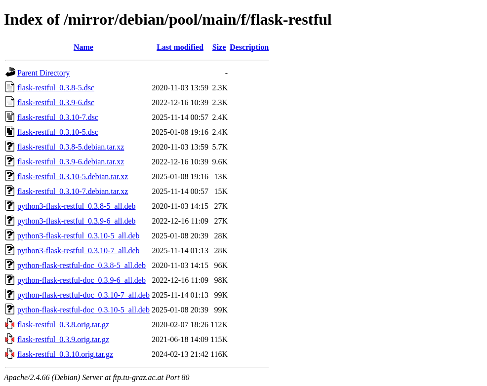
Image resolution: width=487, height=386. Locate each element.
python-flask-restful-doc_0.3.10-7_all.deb (83, 295)
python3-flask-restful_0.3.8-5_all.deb (76, 206)
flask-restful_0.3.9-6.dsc (55, 102)
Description (249, 47)
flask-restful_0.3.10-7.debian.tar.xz (72, 191)
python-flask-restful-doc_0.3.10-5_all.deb (83, 310)
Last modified (180, 47)
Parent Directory (43, 73)
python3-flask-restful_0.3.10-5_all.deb (78, 236)
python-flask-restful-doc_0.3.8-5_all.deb (81, 265)
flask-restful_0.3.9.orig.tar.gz (63, 339)
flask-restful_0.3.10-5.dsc (57, 132)
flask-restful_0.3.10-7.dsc (57, 117)
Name (83, 47)
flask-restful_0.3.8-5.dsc (55, 87)
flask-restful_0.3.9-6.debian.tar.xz (70, 161)
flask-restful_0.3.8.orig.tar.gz (63, 324)
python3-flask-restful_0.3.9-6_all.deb (76, 221)
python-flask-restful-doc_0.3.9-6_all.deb (81, 280)
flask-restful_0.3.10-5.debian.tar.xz (72, 176)
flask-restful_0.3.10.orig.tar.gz (65, 354)
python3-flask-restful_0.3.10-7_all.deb (78, 250)
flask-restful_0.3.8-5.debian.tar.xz (70, 147)
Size (219, 47)
